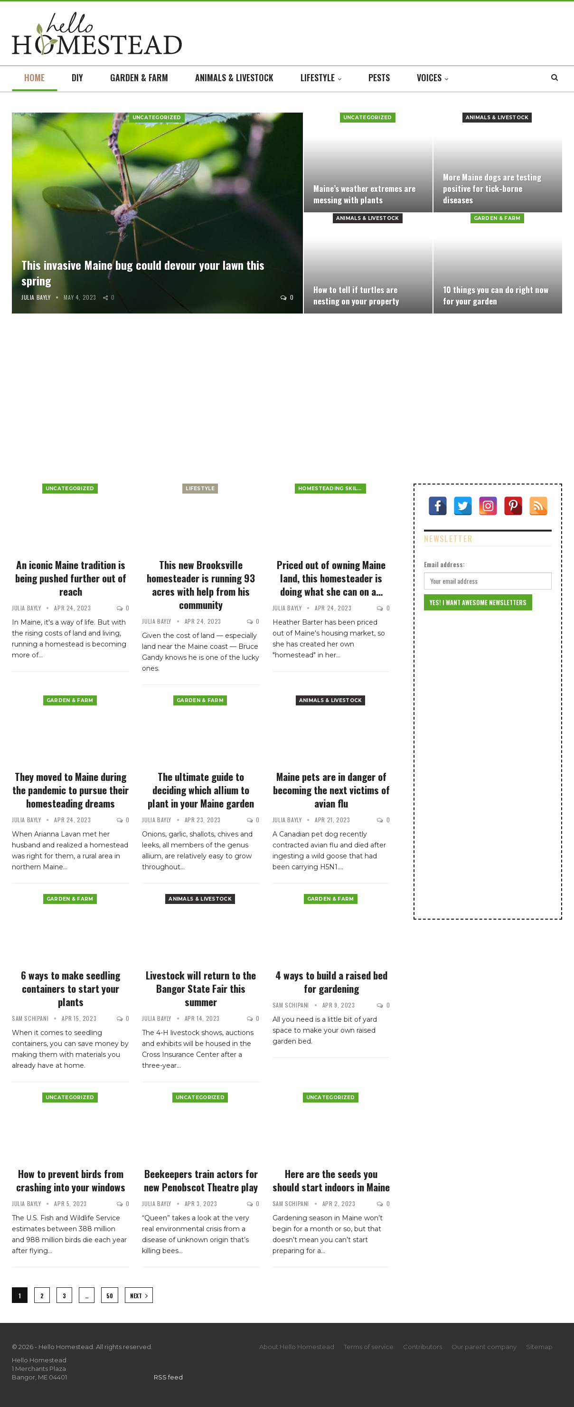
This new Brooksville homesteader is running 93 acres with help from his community (201, 584)
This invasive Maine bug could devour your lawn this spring (142, 272)
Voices (429, 77)
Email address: (444, 564)
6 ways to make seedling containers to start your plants (70, 988)
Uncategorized (156, 117)
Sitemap (539, 1346)
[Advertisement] (287, 400)
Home (34, 77)
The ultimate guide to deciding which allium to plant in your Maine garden (201, 789)
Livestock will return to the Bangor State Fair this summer (201, 988)
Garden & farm (139, 77)
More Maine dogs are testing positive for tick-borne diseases (492, 188)
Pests (379, 77)
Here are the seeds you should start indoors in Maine (331, 1180)
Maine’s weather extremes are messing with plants (364, 194)
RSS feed (168, 1377)
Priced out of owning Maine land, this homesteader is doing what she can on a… (331, 578)
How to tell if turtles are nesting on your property (356, 295)
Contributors (422, 1346)
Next (139, 1296)
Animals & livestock (234, 77)
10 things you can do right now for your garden (495, 295)
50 (109, 1296)
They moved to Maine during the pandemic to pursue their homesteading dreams (70, 789)
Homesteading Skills (331, 488)
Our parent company (484, 1346)
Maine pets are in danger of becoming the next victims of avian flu (331, 789)
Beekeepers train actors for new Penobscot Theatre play (201, 1180)
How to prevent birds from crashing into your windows (70, 1180)
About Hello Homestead (296, 1346)
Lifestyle (318, 77)
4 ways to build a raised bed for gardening (331, 982)
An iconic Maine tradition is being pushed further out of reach (70, 578)
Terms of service (369, 1346)
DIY (77, 77)
